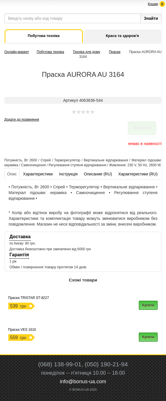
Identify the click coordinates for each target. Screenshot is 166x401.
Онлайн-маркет (16, 52)
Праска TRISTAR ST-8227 (28, 298)
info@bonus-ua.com (83, 381)
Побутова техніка (50, 52)
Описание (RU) (98, 174)
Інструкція (68, 174)
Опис (12, 174)
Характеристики (38, 174)
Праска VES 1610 (22, 330)
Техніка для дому (86, 52)
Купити (148, 305)
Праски (114, 52)
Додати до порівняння (21, 120)
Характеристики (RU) (137, 174)
